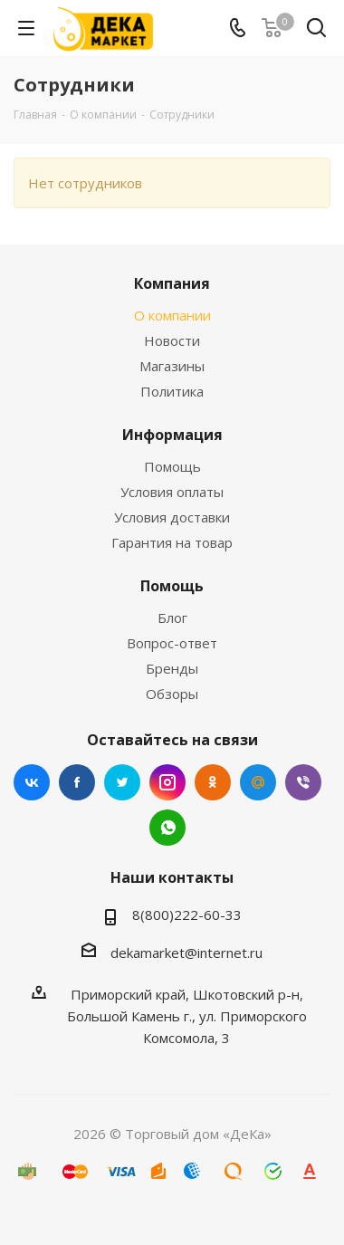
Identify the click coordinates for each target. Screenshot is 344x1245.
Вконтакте (32, 782)
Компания (172, 283)
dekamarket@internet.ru (186, 952)
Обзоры (172, 694)
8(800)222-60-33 (187, 914)
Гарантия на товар (172, 542)
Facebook (77, 782)
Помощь (172, 466)
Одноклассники (213, 782)
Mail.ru (258, 782)
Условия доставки (172, 517)
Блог (172, 617)
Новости (172, 340)
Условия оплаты (172, 492)
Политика (172, 391)
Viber (303, 782)
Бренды (172, 668)
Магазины (172, 366)
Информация (172, 435)
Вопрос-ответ (172, 643)
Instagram (167, 782)
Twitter (122, 782)
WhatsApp (167, 827)
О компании (172, 315)
